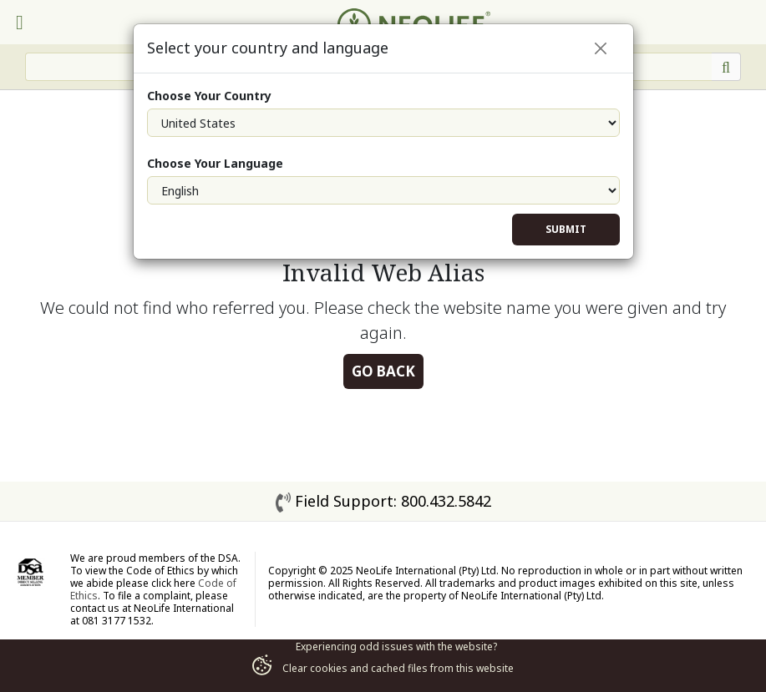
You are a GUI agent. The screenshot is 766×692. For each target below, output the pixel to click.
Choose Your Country (209, 96)
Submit (565, 229)
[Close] (600, 48)
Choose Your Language (215, 163)
